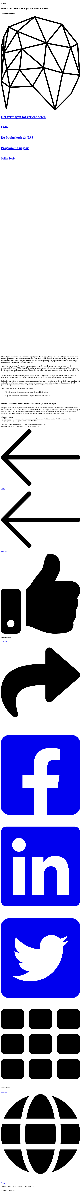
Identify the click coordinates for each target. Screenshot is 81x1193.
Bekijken (4, 1092)
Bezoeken (4, 1183)
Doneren (4, 641)
